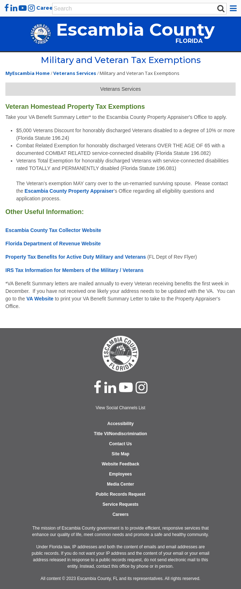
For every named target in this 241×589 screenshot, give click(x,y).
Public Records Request (120, 494)
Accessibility (120, 423)
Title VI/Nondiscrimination (120, 433)
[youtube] (23, 8)
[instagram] (31, 8)
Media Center (120, 484)
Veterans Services (74, 73)
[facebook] (6, 8)
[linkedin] (13, 8)
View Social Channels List (120, 407)
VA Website (39, 299)
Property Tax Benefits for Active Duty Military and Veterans (75, 257)
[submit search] (220, 8)
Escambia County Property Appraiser (69, 191)
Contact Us (120, 443)
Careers (47, 8)
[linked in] (110, 387)
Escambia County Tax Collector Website (53, 230)
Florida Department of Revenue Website (53, 243)
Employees (120, 474)
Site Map (120, 453)
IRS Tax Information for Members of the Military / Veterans (74, 270)
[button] (234, 8)
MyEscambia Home (27, 73)
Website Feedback (120, 464)
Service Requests (120, 504)
